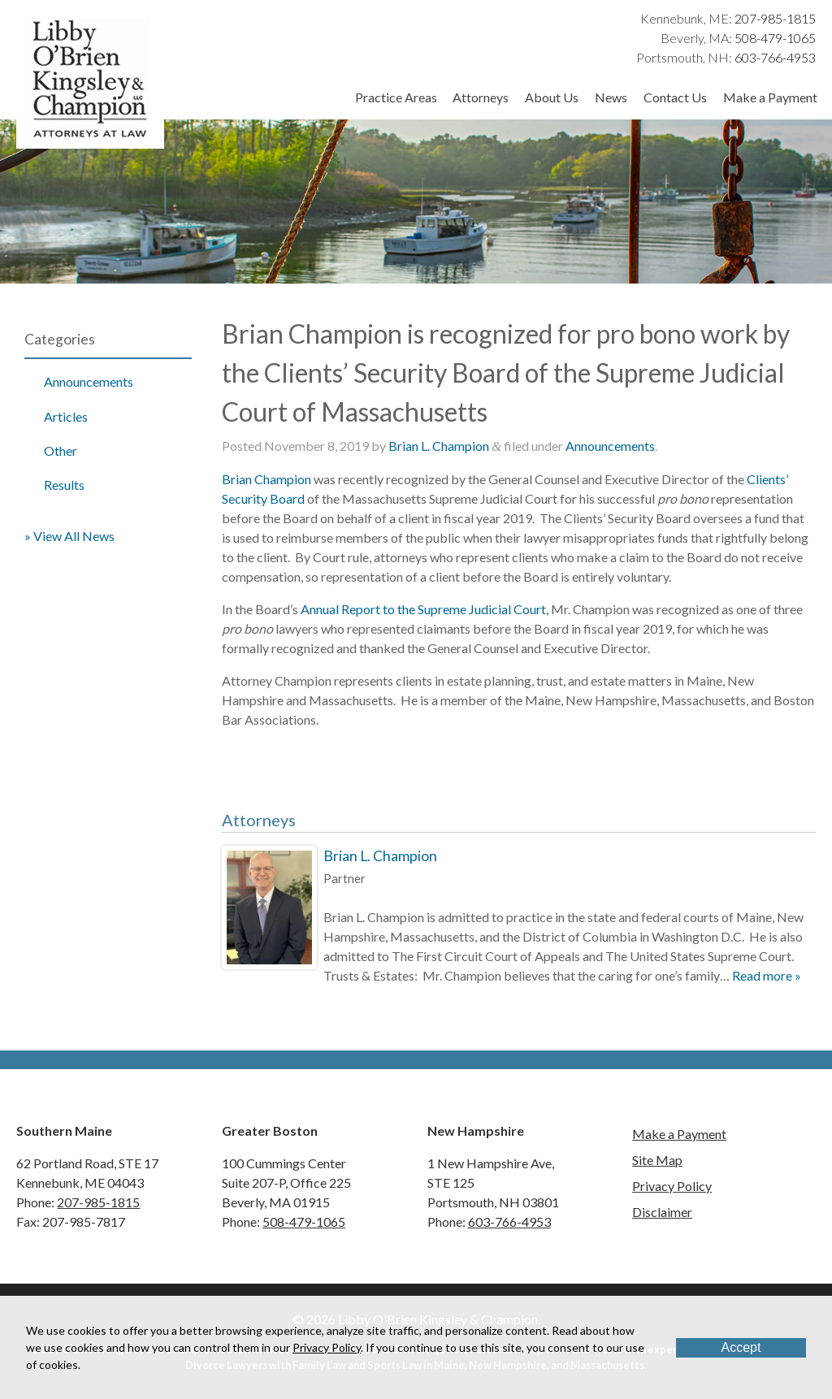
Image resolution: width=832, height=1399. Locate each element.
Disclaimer (662, 1211)
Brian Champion (266, 479)
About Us (551, 97)
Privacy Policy (672, 1185)
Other (60, 450)
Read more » (766, 975)
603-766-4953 (775, 57)
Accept (741, 1347)
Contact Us (675, 97)
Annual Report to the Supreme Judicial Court (423, 609)
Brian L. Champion (438, 445)
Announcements (88, 381)
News (611, 97)
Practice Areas (396, 97)
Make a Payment (770, 97)
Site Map (657, 1159)
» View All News (69, 536)
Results (64, 484)
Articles (66, 416)
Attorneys (481, 97)
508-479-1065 (775, 37)
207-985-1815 (775, 18)
